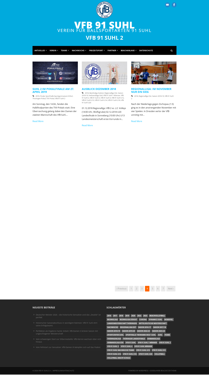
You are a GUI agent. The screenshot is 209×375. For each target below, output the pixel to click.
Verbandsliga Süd (96, 96)
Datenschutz (146, 51)
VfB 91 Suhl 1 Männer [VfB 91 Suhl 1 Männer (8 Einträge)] (147, 343)
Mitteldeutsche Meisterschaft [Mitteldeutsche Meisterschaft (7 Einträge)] (152, 324)
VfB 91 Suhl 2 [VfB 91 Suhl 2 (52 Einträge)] (165, 343)
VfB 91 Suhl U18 (114, 101)
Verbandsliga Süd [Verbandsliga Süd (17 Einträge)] (115, 343)
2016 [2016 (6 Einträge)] (109, 316)
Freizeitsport (96, 51)
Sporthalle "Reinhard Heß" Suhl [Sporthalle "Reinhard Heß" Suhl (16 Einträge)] (141, 335)
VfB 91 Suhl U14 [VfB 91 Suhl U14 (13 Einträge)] (114, 354)
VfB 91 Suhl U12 (118, 98)
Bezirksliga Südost (96, 93)
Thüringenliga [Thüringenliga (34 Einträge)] (114, 339)
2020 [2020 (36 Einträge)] (133, 316)
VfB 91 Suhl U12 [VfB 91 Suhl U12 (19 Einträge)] (143, 351)
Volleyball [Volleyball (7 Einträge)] (160, 354)
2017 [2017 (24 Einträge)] (115, 316)
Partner (112, 51)
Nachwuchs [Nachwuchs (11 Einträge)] (112, 328)
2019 (37, 96)
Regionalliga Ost (110, 93)
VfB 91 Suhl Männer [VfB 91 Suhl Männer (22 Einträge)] (143, 347)
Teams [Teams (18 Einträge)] (167, 335)
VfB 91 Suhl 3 (95, 98)
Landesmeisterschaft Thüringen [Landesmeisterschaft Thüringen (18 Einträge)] (122, 324)
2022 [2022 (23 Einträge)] (139, 316)
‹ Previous (121, 289)
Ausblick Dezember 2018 (99, 89)
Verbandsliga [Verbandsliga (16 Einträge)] (153, 339)
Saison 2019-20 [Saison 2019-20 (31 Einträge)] (128, 332)
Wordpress (144, 371)
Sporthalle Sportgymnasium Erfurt (59, 96)
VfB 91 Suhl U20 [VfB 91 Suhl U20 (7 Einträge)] (145, 354)
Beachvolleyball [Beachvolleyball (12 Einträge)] (157, 316)
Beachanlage (128, 51)
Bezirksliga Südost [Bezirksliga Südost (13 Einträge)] (128, 320)
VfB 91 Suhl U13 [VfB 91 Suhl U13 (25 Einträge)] (159, 351)
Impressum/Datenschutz (63, 371)
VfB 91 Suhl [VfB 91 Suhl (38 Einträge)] (131, 343)
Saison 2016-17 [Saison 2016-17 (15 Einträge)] (144, 328)
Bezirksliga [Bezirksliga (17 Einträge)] (112, 320)
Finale (42, 96)
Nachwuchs (78, 51)
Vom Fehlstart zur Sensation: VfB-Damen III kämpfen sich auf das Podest (68, 347)
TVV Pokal (50, 99)
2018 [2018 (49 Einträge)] (121, 316)
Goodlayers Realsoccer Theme (163, 371)
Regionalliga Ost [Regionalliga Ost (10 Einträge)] (128, 328)
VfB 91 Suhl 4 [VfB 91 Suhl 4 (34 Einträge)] (126, 347)
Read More (38, 121)
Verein (53, 51)
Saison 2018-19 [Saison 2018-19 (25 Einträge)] (113, 332)
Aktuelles (40, 51)
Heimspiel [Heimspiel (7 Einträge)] (168, 320)
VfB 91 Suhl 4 (106, 98)
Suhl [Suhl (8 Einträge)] (160, 335)
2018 (87, 93)
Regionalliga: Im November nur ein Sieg (151, 91)
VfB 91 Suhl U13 (88, 101)
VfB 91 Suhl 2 (60, 99)
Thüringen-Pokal (39, 99)
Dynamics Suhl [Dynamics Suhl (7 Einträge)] (155, 320)
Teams (64, 51)
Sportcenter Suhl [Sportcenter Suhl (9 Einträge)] (115, 335)
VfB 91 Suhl (104, 25)
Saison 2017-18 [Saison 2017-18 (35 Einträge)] (159, 328)
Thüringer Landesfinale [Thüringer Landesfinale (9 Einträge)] (134, 339)
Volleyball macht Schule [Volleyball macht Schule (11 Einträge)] (118, 358)
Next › (171, 289)
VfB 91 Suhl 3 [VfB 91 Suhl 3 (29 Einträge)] (113, 347)
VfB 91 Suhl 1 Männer (111, 96)
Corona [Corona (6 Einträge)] (142, 320)
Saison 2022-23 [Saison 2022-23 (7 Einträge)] (143, 332)
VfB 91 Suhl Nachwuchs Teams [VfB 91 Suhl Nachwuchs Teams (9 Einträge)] (120, 351)
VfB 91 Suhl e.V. (44, 371)
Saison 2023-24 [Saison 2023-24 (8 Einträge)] (158, 332)
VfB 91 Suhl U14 (101, 101)
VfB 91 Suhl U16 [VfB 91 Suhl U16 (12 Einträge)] (129, 354)
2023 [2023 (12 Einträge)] (145, 316)
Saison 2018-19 (158, 96)
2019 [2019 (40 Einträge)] (127, 316)
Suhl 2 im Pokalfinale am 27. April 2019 (53, 91)
